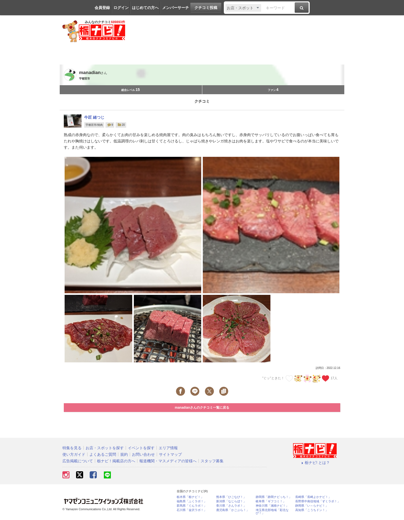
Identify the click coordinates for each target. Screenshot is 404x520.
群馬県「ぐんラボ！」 (192, 505)
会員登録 (102, 7)
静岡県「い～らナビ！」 (311, 505)
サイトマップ (170, 454)
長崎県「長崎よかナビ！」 (313, 496)
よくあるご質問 (102, 454)
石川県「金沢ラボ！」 (192, 510)
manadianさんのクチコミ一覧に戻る (202, 407)
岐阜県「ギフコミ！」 (271, 501)
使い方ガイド (73, 454)
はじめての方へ (145, 7)
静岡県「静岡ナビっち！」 (274, 496)
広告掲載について (77, 461)
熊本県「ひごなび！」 (231, 496)
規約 (124, 454)
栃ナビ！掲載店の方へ (116, 461)
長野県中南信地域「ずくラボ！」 (317, 501)
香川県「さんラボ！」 (231, 505)
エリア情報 (168, 448)
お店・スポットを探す (105, 448)
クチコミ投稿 (205, 7)
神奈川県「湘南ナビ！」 (272, 505)
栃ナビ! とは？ (315, 462)
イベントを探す (141, 448)
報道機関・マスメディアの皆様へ (168, 461)
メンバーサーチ (175, 7)
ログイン (121, 7)
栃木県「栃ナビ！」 (190, 496)
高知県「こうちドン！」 (311, 510)
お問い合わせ (143, 454)
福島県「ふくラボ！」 (192, 501)
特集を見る (72, 448)
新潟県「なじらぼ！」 (231, 501)
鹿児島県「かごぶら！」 (232, 510)
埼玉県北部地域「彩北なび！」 (272, 512)
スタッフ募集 (212, 461)
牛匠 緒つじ (94, 117)
